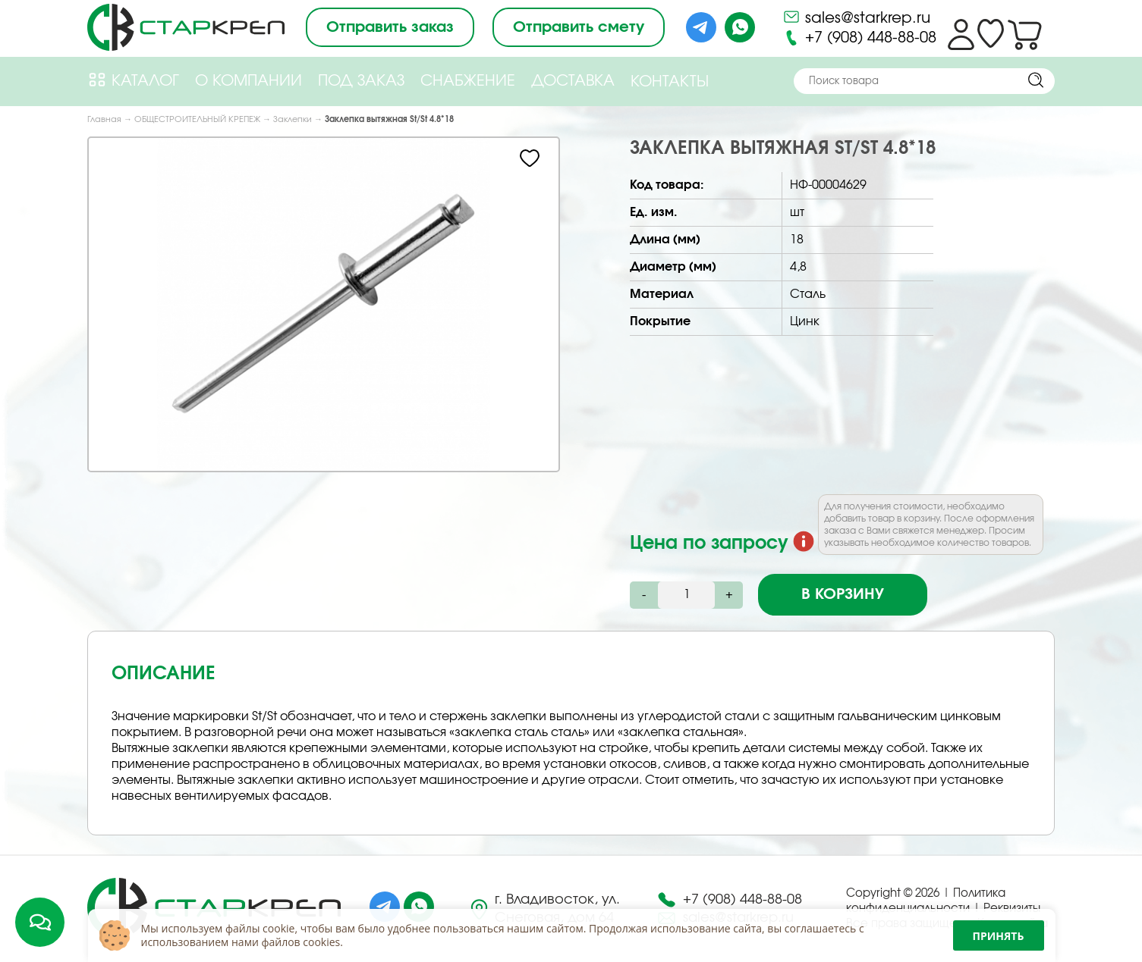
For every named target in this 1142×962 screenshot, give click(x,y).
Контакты (670, 81)
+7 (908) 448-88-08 (859, 37)
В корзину (842, 594)
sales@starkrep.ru (856, 17)
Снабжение (467, 81)
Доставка (573, 81)
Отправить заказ (390, 27)
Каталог (133, 80)
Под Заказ (361, 81)
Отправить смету (578, 27)
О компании (248, 81)
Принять (998, 936)
